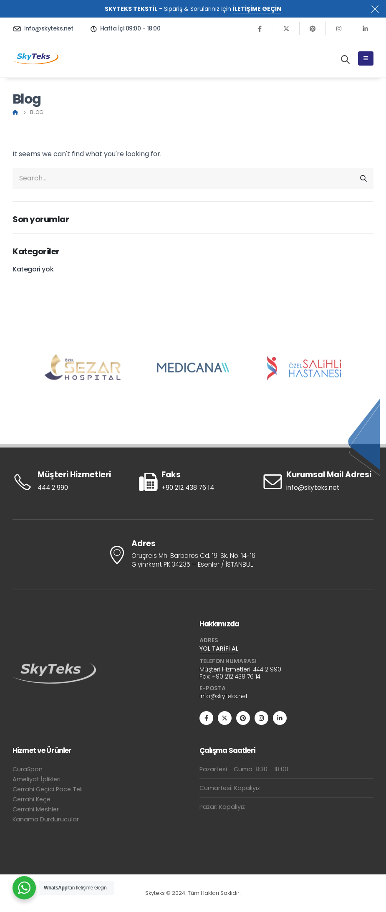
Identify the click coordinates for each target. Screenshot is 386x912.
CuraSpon (28, 769)
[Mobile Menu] (365, 58)
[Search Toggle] (345, 59)
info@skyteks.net (223, 696)
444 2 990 (267, 669)
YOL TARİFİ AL (218, 648)
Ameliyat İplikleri (37, 779)
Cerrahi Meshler (36, 809)
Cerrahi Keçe (31, 799)
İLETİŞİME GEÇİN (257, 9)
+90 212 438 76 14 (236, 676)
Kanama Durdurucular (46, 819)
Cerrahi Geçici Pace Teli (48, 789)
